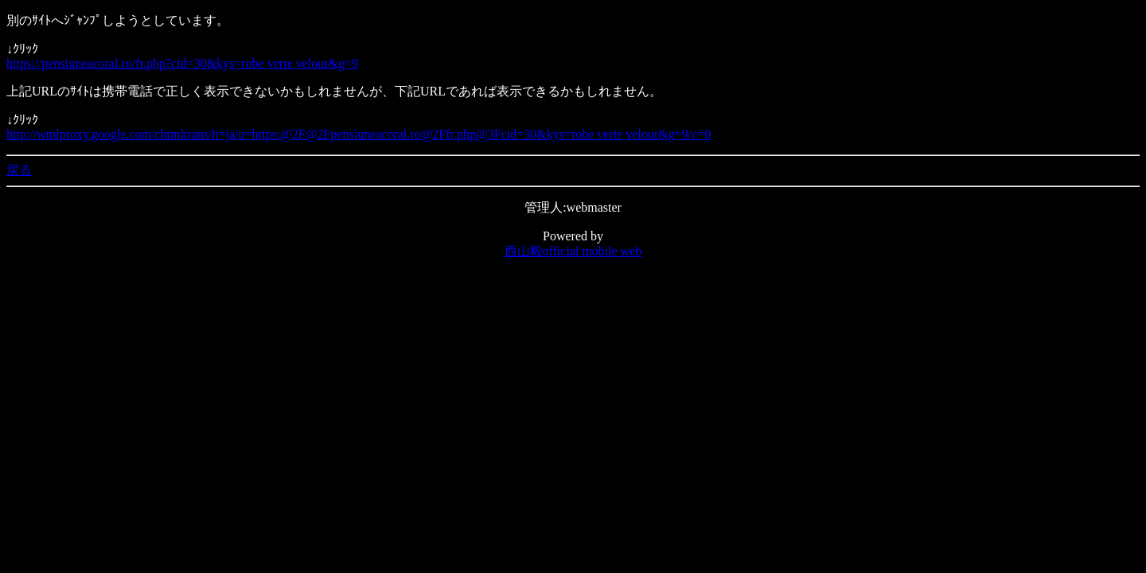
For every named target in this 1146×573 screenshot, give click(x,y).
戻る (19, 170)
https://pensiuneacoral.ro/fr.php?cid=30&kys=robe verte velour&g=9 (182, 63)
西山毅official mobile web (573, 251)
